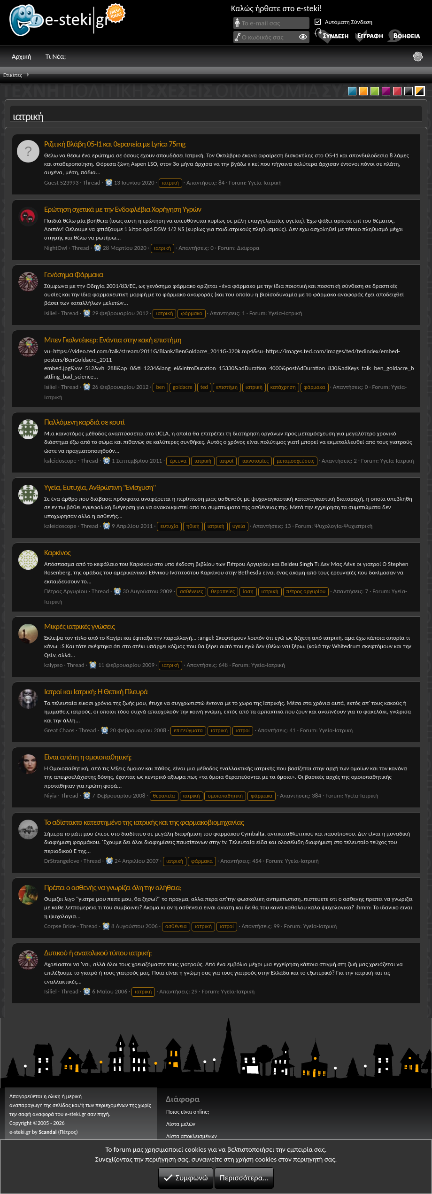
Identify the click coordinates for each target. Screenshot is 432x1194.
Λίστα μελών (180, 1124)
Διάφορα (248, 247)
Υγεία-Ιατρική (265, 182)
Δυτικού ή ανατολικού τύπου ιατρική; (98, 953)
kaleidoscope (60, 460)
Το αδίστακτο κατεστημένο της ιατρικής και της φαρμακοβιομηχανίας (144, 822)
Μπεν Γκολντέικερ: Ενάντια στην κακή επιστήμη (112, 340)
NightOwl (55, 247)
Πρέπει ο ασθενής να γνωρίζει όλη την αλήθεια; (112, 887)
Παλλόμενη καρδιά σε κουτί (84, 422)
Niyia (50, 795)
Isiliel (50, 313)
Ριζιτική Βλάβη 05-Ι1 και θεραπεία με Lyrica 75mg (114, 144)
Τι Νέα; (56, 56)
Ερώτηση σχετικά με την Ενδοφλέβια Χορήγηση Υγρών (122, 209)
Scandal (47, 1132)
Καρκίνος (57, 553)
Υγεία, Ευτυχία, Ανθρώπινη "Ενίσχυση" (100, 487)
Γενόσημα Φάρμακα (73, 274)
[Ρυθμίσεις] (418, 56)
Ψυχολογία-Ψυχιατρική (343, 525)
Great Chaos (59, 730)
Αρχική (21, 56)
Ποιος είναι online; (187, 1112)
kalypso (53, 664)
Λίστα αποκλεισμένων (191, 1136)
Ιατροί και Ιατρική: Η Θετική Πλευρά (95, 692)
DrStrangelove (61, 860)
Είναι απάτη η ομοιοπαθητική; (87, 757)
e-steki (68, 23)
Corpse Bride (60, 926)
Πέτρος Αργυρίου (65, 591)
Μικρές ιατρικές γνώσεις (79, 626)
